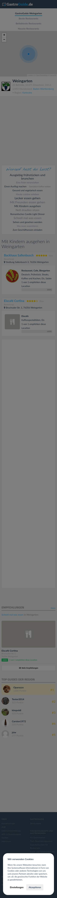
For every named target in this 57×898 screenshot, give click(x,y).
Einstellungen (17, 887)
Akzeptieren (35, 887)
